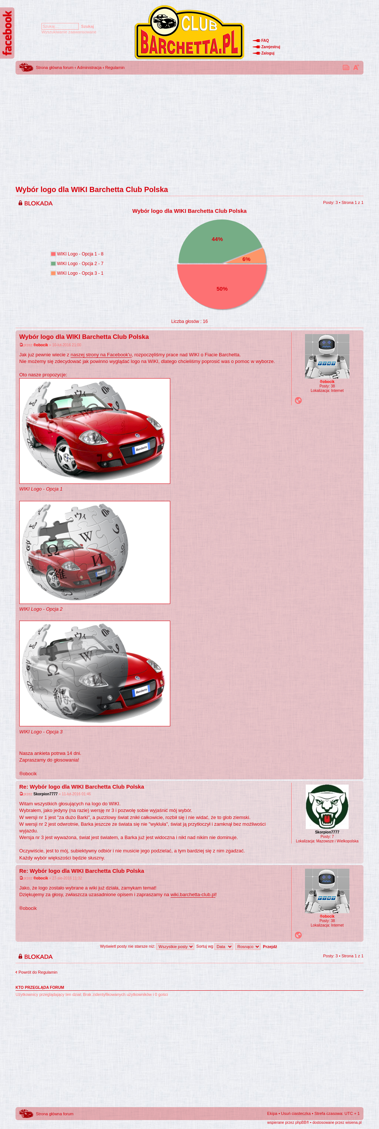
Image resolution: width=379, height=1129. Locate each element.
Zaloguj (268, 53)
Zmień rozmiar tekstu (356, 67)
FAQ (265, 41)
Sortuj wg (214, 946)
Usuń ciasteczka (296, 1113)
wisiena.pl (353, 1122)
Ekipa (272, 1113)
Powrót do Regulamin (38, 972)
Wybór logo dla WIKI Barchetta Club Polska (92, 189)
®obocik (40, 345)
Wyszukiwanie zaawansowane (68, 32)
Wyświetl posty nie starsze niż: (147, 946)
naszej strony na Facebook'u (101, 354)
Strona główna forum (55, 67)
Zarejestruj (270, 47)
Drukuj (346, 67)
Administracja (89, 67)
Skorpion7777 (45, 794)
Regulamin (115, 67)
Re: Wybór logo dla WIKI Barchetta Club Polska (81, 786)
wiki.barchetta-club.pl (193, 894)
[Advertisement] (189, 128)
